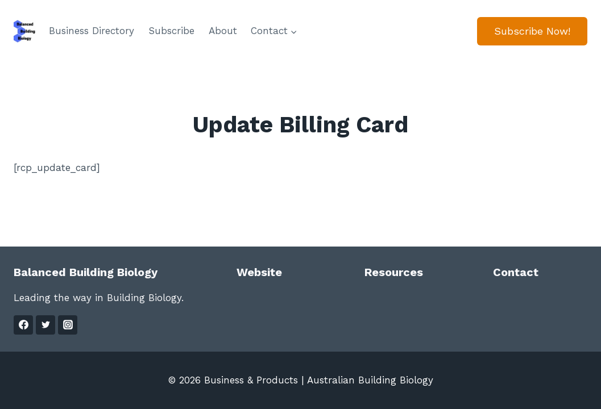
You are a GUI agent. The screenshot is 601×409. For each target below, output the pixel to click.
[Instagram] (67, 325)
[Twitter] (45, 325)
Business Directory (91, 30)
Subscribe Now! (532, 31)
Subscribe (171, 30)
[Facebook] (23, 325)
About (223, 30)
